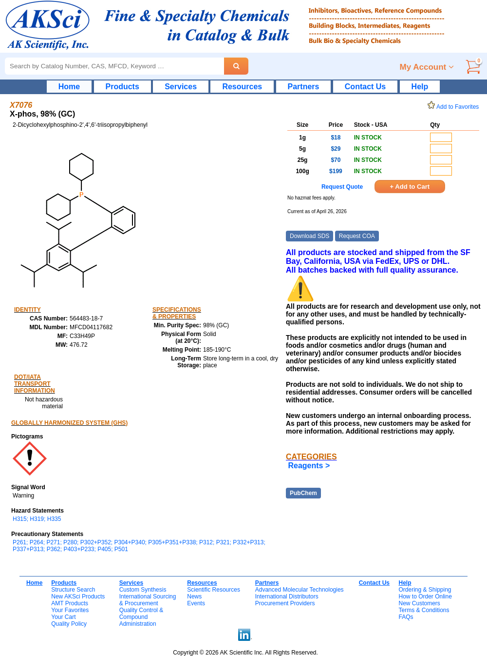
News (194, 596)
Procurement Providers (285, 603)
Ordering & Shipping (424, 589)
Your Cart (63, 617)
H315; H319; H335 (37, 519)
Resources (242, 86)
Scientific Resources (213, 589)
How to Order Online (424, 596)
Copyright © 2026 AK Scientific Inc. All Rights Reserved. (245, 652)
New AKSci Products (78, 596)
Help (420, 86)
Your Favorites (70, 610)
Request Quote (342, 186)
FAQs (405, 617)
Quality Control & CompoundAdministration (141, 617)
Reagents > (309, 465)
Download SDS (309, 236)
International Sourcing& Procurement (147, 600)
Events (196, 603)
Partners (303, 86)
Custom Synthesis (143, 589)
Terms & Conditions (423, 610)
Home (69, 86)
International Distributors (286, 596)
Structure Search (73, 589)
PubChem (303, 493)
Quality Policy (69, 623)
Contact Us (365, 86)
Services (181, 86)
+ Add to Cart (410, 186)
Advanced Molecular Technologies (299, 589)
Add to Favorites (455, 106)
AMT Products (69, 603)
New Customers (419, 603)
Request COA (357, 236)
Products (122, 86)
